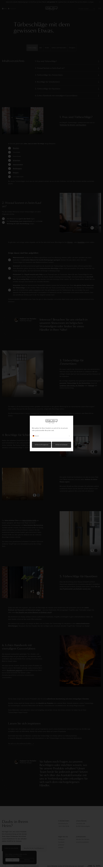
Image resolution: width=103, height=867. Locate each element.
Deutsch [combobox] (51, 436)
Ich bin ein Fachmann (61, 445)
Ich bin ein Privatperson (41, 445)
